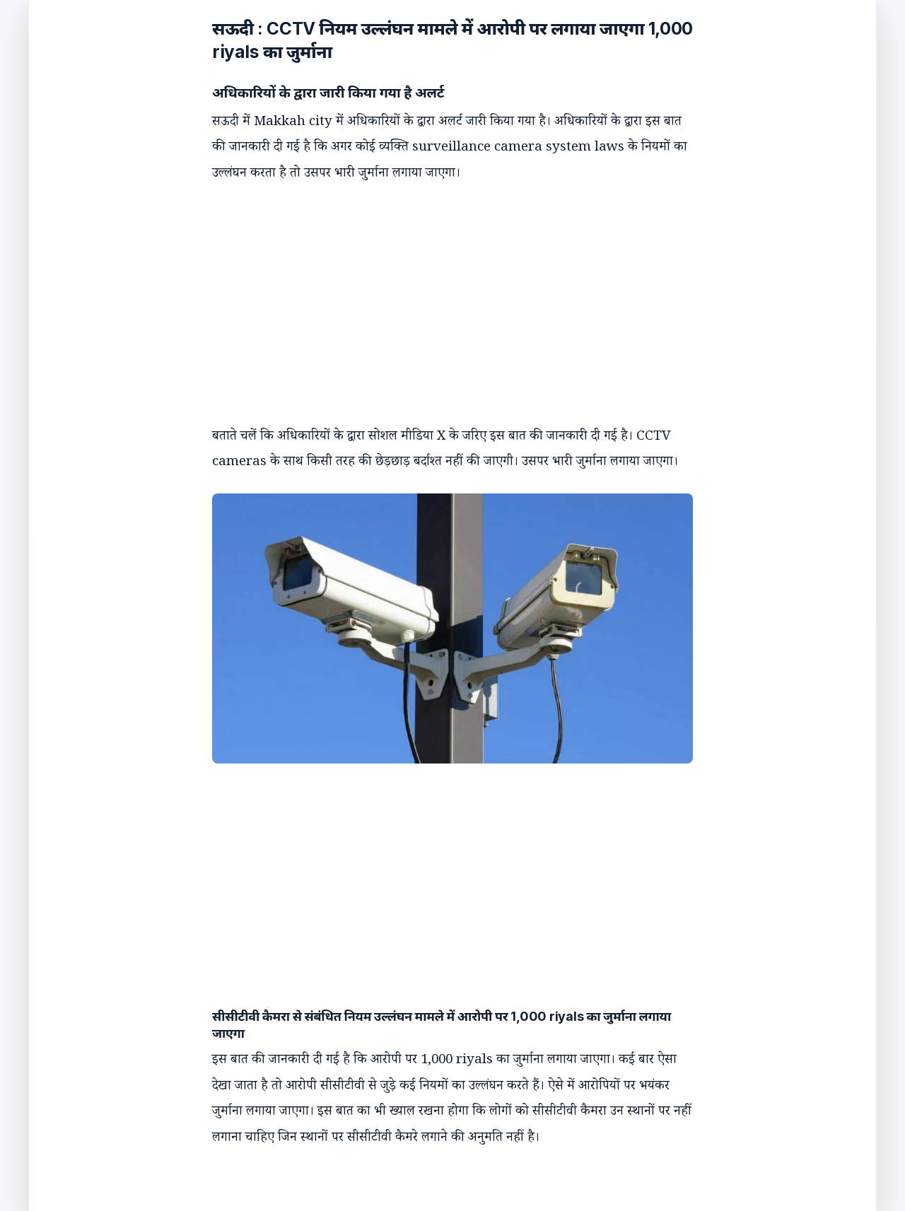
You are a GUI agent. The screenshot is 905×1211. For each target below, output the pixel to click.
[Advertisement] (438, 292)
